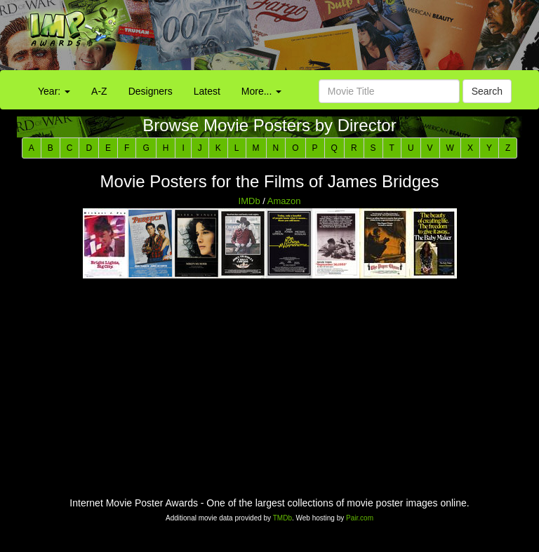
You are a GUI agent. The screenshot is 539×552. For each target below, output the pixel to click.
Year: (54, 91)
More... (261, 91)
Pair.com (359, 518)
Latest (207, 91)
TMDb (282, 518)
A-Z (99, 91)
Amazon (284, 201)
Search (487, 91)
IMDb (249, 201)
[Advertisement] (336, 39)
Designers (150, 91)
